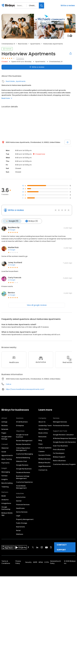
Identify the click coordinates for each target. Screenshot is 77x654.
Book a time (43, 433)
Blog (40, 440)
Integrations (6, 503)
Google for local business (22, 436)
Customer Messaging (24, 454)
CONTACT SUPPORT (62, 547)
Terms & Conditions (5, 562)
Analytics (5, 500)
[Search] (41, 5)
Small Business (22, 422)
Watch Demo (43, 429)
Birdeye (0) (31, 221)
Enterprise (20, 425)
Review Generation (23, 444)
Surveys (4, 476)
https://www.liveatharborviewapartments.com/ (25, 389)
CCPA (46, 562)
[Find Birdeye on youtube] (46, 547)
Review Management (24, 441)
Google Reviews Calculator (63, 435)
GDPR (35, 562)
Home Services (21, 512)
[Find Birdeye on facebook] (28, 547)
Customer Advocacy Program (64, 464)
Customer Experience (24, 482)
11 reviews (20, 58)
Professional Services (61, 425)
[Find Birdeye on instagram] (42, 547)
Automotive (20, 497)
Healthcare (20, 508)
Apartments (35, 44)
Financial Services (23, 504)
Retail (18, 530)
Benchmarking (7, 483)
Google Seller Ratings (6, 438)
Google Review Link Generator (64, 442)
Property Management (25, 519)
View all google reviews (37, 305)
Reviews (4, 425)
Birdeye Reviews (44, 459)
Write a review (68, 5)
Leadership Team (45, 425)
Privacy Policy (18, 562)
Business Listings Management (22, 477)
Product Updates (44, 448)
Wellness (19, 534)
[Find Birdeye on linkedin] (37, 547)
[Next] (70, 360)
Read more (6, 98)
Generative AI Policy (55, 562)
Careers (41, 451)
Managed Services (60, 422)
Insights (4, 479)
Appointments (7, 455)
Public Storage (21, 523)
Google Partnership (5, 508)
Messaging (5, 472)
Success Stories (44, 455)
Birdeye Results (44, 463)
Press (40, 444)
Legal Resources (44, 466)
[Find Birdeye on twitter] (33, 547)
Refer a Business (59, 461)
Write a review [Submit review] (36, 67)
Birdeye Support (59, 457)
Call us (8, 384)
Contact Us (42, 470)
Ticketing (5, 487)
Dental (18, 501)
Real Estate (22, 44)
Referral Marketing (23, 458)
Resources (42, 437)
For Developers (58, 453)
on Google (11, 230)
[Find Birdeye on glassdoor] (51, 547)
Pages (3, 433)
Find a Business (59, 449)
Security (28, 562)
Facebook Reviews (23, 472)
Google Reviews (22, 465)
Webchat (5, 448)
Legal (18, 516)
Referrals (4, 429)
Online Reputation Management (23, 449)
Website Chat (21, 461)
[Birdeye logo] (8, 5)
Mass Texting (6, 459)
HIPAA (41, 562)
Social (3, 452)
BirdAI (3, 496)
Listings (4, 422)
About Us (41, 422)
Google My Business (24, 469)
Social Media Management (21, 487)
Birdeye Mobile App (7, 514)
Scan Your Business (60, 446)
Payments (5, 463)
